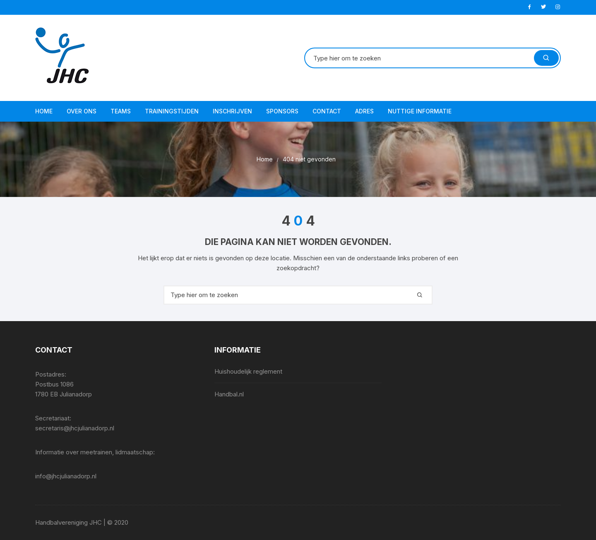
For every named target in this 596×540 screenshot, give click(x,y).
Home (44, 111)
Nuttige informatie (420, 111)
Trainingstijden (172, 111)
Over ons (81, 111)
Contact (326, 111)
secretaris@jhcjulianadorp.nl (74, 428)
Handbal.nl (229, 394)
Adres (364, 111)
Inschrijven (232, 111)
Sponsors (282, 111)
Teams (121, 111)
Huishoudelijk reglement (248, 371)
